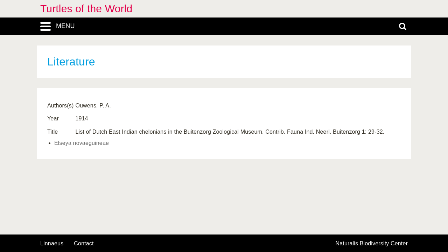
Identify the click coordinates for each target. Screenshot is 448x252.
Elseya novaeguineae (81, 143)
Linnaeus (51, 243)
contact (83, 243)
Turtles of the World (86, 8)
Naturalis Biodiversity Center (372, 243)
